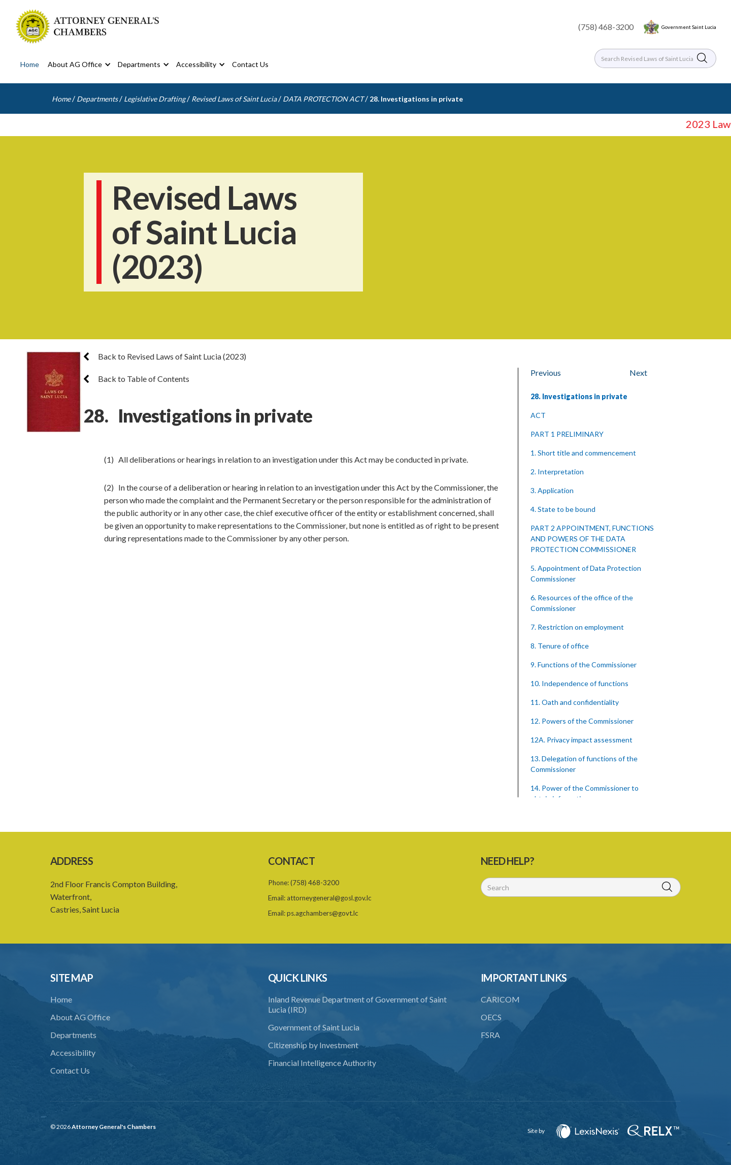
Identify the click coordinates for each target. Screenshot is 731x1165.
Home (29, 64)
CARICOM (500, 999)
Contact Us (250, 64)
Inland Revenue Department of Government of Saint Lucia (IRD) (357, 1004)
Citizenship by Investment (313, 1045)
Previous (545, 372)
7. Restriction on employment (577, 627)
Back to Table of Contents (136, 378)
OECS (491, 1017)
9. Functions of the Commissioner (583, 664)
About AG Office (80, 1017)
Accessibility (72, 1052)
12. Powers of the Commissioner (582, 721)
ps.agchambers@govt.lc (322, 913)
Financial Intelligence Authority (322, 1062)
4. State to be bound (562, 509)
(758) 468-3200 (606, 26)
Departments (97, 99)
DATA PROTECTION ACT (323, 99)
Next (638, 372)
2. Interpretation (557, 471)
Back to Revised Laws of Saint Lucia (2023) (165, 356)
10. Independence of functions (579, 683)
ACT (538, 415)
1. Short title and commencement (583, 452)
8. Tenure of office (559, 645)
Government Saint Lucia (688, 27)
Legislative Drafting (154, 99)
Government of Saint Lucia (313, 1027)
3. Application (552, 490)
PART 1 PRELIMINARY (567, 434)
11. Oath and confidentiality (574, 702)
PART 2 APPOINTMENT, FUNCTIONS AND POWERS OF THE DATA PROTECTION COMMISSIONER (592, 539)
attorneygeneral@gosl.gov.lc (329, 898)
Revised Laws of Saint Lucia (234, 99)
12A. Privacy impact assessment (581, 739)
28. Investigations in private (416, 99)
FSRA (490, 1035)
